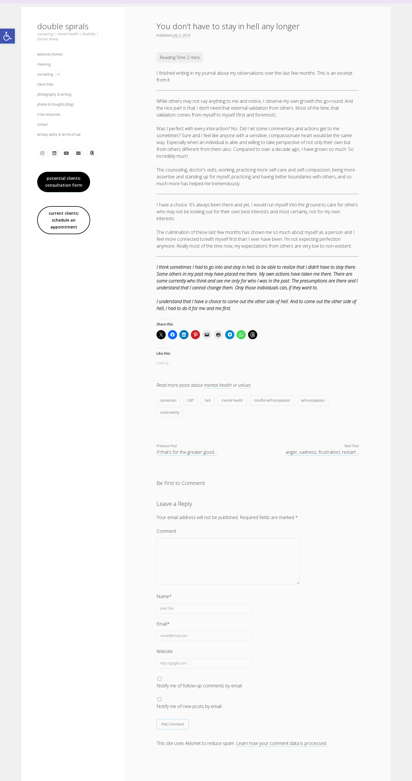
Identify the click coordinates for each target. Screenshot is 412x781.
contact (42, 124)
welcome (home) (49, 54)
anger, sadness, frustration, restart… (322, 452)
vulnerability (169, 412)
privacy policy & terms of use (59, 134)
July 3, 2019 (182, 35)
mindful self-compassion (272, 400)
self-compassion (313, 400)
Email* (163, 624)
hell (208, 400)
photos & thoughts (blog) (55, 104)
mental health (218, 385)
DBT (190, 400)
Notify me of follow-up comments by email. (200, 686)
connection (168, 400)
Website (165, 651)
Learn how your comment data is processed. (281, 743)
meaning (44, 64)
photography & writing (54, 94)
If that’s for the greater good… (187, 452)
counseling (45, 74)
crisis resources (48, 114)
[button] (7, 36)
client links (45, 84)
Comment (166, 531)
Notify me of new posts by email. (189, 706)
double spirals (62, 26)
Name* (164, 596)
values (244, 385)
